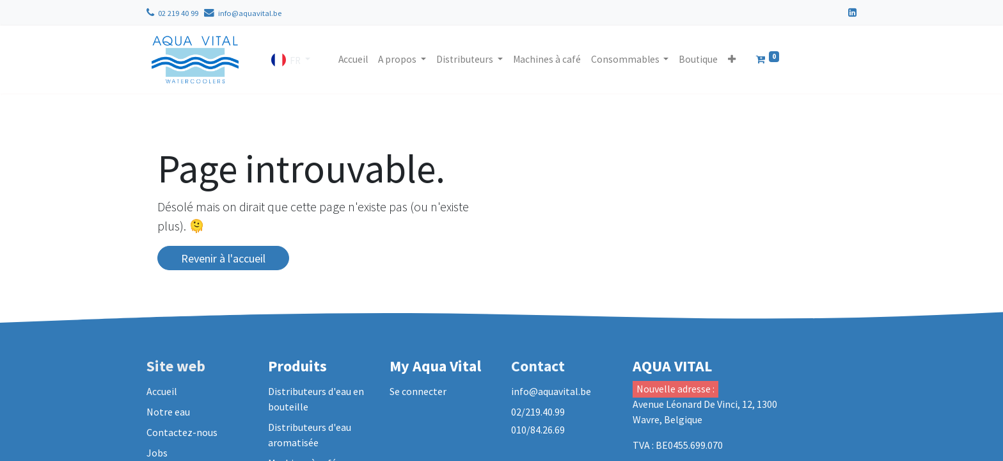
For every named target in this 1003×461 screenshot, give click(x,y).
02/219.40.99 (539, 411)
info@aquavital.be (249, 13)
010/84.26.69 (538, 429)
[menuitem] (353, 59)
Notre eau (168, 411)
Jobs (157, 452)
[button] (732, 59)
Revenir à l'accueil (223, 258)
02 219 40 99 (178, 13)
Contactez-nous (181, 432)
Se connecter (418, 391)
